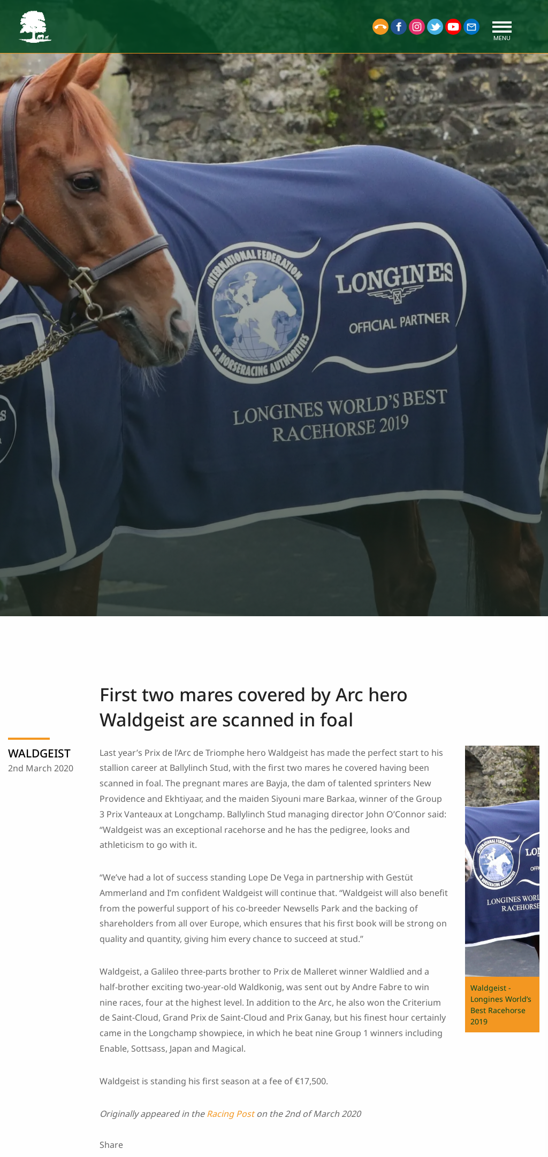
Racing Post (230, 1114)
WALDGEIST (39, 753)
